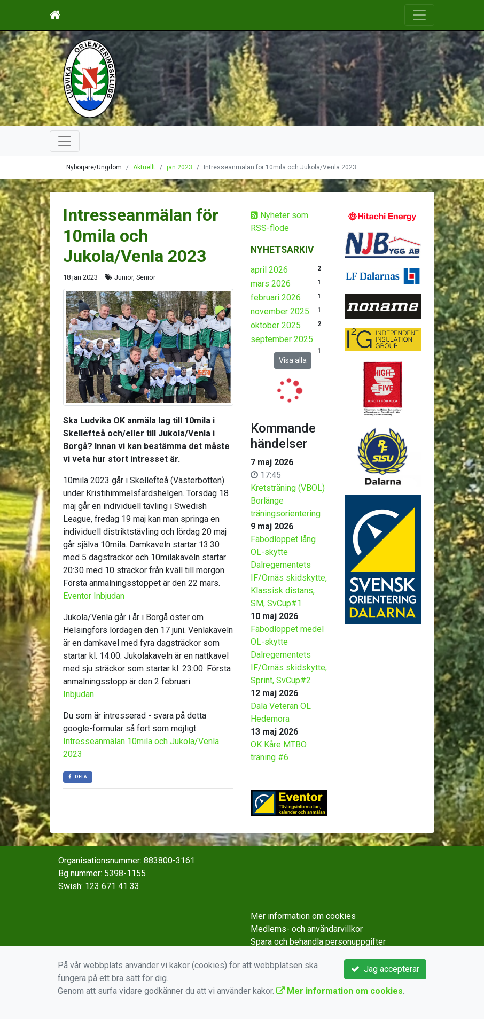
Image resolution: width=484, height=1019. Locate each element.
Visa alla (293, 360)
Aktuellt (144, 167)
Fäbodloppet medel (287, 629)
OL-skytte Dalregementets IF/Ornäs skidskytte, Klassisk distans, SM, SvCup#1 (289, 577)
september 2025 (282, 339)
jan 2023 (179, 167)
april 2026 (269, 270)
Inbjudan (108, 596)
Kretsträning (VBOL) (288, 488)
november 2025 (280, 311)
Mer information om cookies (303, 916)
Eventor (77, 596)
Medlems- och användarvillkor (307, 929)
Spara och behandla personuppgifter (318, 942)
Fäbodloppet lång (283, 539)
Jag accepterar (385, 969)
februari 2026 (276, 297)
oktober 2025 (276, 325)
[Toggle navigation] (419, 15)
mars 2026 (271, 284)
